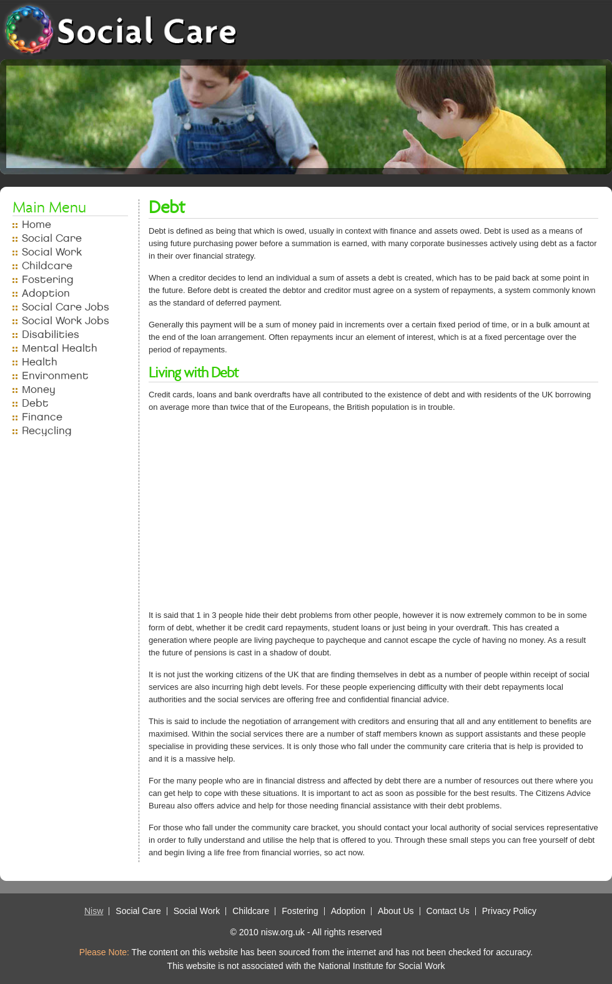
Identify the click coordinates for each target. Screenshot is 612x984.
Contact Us (448, 911)
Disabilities (50, 334)
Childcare (47, 266)
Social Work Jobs (65, 321)
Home (36, 224)
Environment (55, 375)
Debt (35, 403)
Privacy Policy (509, 911)
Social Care (52, 238)
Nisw (93, 911)
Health (39, 362)
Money (39, 389)
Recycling (47, 430)
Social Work (52, 252)
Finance (42, 417)
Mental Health (59, 348)
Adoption (46, 293)
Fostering (48, 279)
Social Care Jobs (65, 307)
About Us (396, 911)
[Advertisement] (314, 515)
